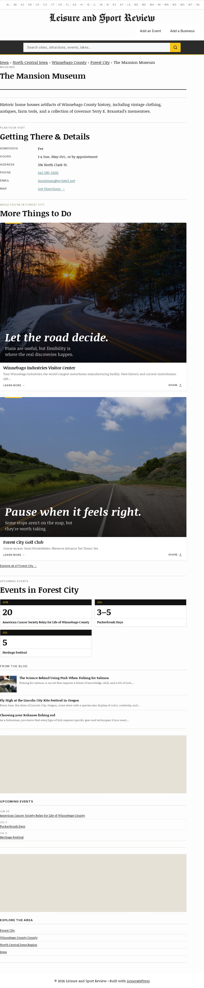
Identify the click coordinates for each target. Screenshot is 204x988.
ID (88, 4)
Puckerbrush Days (12, 826)
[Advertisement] (93, 764)
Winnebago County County (18, 938)
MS (175, 4)
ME (136, 4)
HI (81, 4)
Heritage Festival (12, 837)
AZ (23, 4)
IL (94, 4)
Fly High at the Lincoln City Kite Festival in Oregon (39, 700)
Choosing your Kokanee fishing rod (27, 715)
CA (37, 4)
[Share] (175, 385)
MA (152, 4)
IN (101, 4)
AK (15, 4)
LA (129, 4)
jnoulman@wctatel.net (56, 180)
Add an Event (150, 31)
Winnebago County (69, 62)
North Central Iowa (30, 62)
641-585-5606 (48, 172)
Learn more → (14, 385)
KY (122, 4)
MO (182, 4)
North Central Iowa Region (18, 945)
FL (67, 4)
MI (159, 4)
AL (8, 4)
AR (30, 4)
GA (75, 4)
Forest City (100, 62)
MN (166, 4)
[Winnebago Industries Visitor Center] (93, 293)
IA (107, 4)
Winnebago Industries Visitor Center (39, 368)
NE (198, 4)
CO (45, 4)
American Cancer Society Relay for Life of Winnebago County (42, 815)
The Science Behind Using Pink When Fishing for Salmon (64, 677)
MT (191, 4)
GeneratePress (138, 980)
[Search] (175, 47)
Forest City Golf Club (23, 542)
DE (60, 4)
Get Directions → (51, 188)
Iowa (4, 62)
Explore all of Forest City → (18, 566)
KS (114, 4)
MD (144, 4)
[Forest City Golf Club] (93, 467)
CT (53, 4)
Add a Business (182, 31)
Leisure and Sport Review (102, 17)
